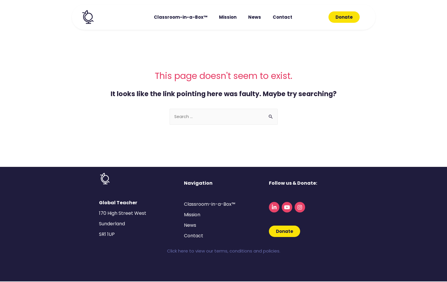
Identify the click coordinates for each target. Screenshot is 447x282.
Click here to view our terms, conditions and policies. (223, 251)
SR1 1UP (107, 234)
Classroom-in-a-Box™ (180, 17)
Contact (282, 17)
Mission (227, 17)
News (254, 17)
